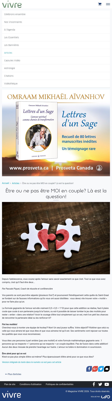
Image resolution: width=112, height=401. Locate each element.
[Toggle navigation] (108, 4)
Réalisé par (95, 397)
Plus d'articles (13, 374)
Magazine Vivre (12, 4)
